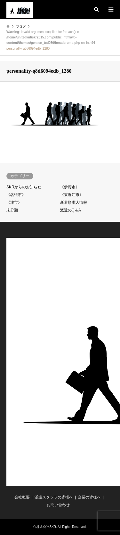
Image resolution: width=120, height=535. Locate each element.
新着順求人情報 (73, 202)
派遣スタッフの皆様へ (54, 497)
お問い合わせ (58, 505)
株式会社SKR (46, 527)
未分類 (12, 210)
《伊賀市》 (69, 187)
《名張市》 (16, 195)
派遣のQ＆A (70, 210)
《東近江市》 (71, 195)
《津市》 (14, 202)
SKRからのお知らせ (23, 187)
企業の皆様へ (89, 497)
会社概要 (22, 497)
